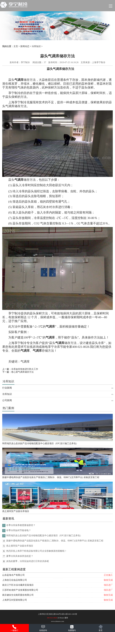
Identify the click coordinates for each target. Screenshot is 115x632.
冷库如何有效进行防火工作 (24, 369)
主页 (15, 46)
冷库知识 (36, 46)
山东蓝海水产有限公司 (13, 575)
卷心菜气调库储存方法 (22, 372)
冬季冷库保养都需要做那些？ (20, 525)
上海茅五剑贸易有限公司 (14, 600)
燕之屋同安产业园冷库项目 (15, 511)
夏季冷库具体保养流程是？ (19, 556)
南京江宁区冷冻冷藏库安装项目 (18, 585)
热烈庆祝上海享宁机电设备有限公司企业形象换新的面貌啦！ (36, 551)
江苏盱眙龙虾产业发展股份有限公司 (20, 590)
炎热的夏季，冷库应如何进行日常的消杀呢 (27, 561)
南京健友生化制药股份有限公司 (18, 595)
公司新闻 (7, 400)
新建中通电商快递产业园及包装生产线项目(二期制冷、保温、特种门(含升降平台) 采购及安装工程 (50, 477)
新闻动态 (24, 46)
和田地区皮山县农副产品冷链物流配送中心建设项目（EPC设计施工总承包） (40, 443)
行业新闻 (7, 388)
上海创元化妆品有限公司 (14, 580)
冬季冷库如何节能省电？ (18, 530)
